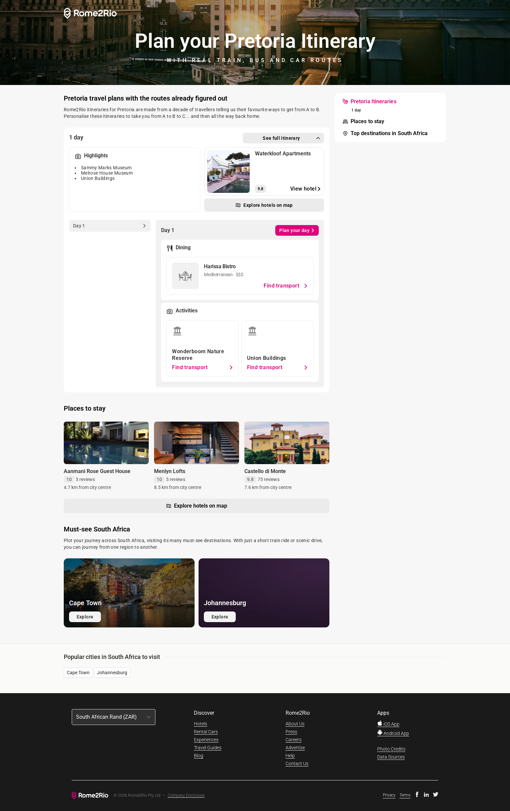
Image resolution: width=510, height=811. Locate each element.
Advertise (295, 747)
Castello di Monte (265, 471)
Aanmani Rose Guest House (97, 471)
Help (290, 755)
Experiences (206, 739)
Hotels (200, 723)
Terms (404, 795)
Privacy (389, 795)
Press (291, 731)
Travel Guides (207, 747)
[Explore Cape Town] (129, 592)
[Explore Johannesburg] (264, 592)
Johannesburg (112, 672)
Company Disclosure (186, 795)
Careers (293, 739)
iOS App (388, 724)
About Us (295, 723)
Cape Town (78, 672)
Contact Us (297, 763)
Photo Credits (391, 749)
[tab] (109, 226)
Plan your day (297, 230)
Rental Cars (206, 731)
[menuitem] (369, 101)
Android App (393, 733)
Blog (198, 755)
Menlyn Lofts (169, 471)
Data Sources (391, 757)
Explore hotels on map (196, 506)
